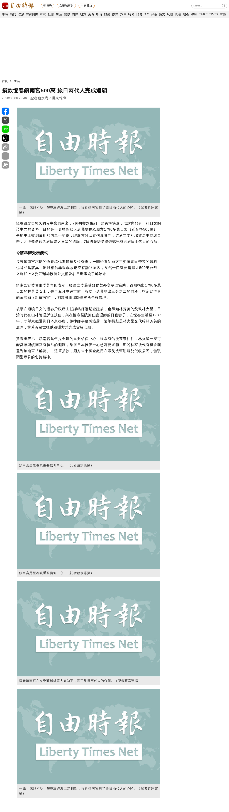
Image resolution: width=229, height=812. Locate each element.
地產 (186, 14)
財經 (107, 14)
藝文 (162, 14)
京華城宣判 (66, 5)
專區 (194, 14)
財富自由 (32, 14)
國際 (75, 14)
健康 (67, 14)
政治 (21, 14)
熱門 (13, 14)
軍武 (43, 14)
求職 (223, 14)
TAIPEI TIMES (208, 14)
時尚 (131, 14)
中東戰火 (86, 5)
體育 (139, 14)
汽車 (123, 14)
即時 (5, 14)
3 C (146, 14)
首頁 (5, 81)
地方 (83, 14)
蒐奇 (91, 14)
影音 (99, 14)
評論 (154, 14)
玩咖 (170, 14)
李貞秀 (47, 5)
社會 (51, 14)
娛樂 (115, 14)
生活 (59, 14)
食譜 (178, 14)
